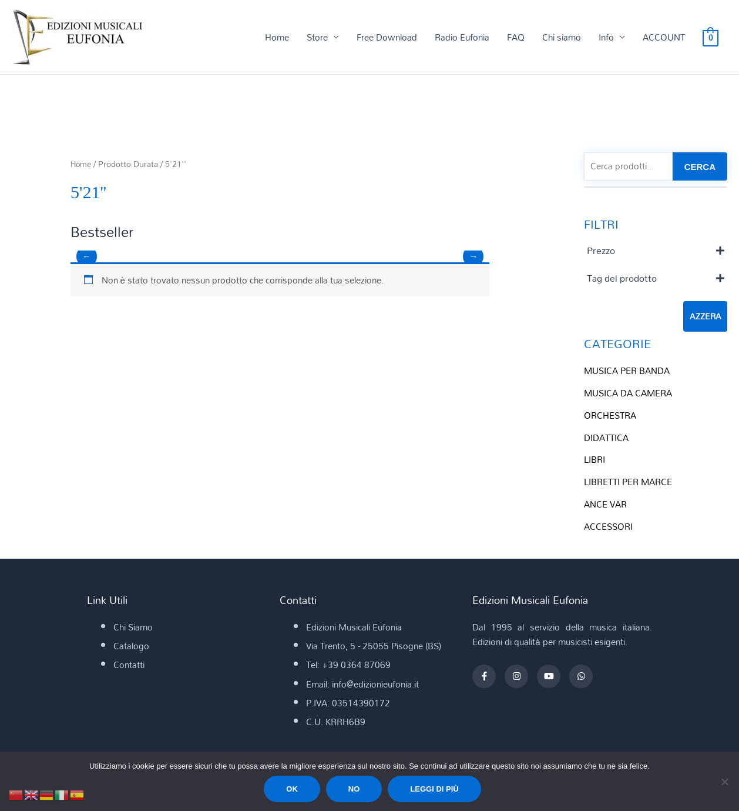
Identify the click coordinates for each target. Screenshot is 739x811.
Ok (292, 789)
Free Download (387, 37)
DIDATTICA (606, 439)
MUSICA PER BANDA (627, 372)
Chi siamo (561, 37)
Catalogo (131, 646)
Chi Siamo (133, 627)
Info (606, 37)
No (354, 789)
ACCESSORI (608, 527)
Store (317, 37)
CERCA (700, 167)
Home (277, 37)
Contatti (129, 666)
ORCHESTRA (610, 416)
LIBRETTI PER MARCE (628, 483)
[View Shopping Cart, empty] (710, 37)
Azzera (705, 317)
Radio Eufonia (462, 37)
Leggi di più (434, 789)
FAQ (516, 37)
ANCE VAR (605, 505)
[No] (724, 781)
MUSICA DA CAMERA (628, 394)
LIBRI (594, 460)
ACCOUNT (664, 37)
